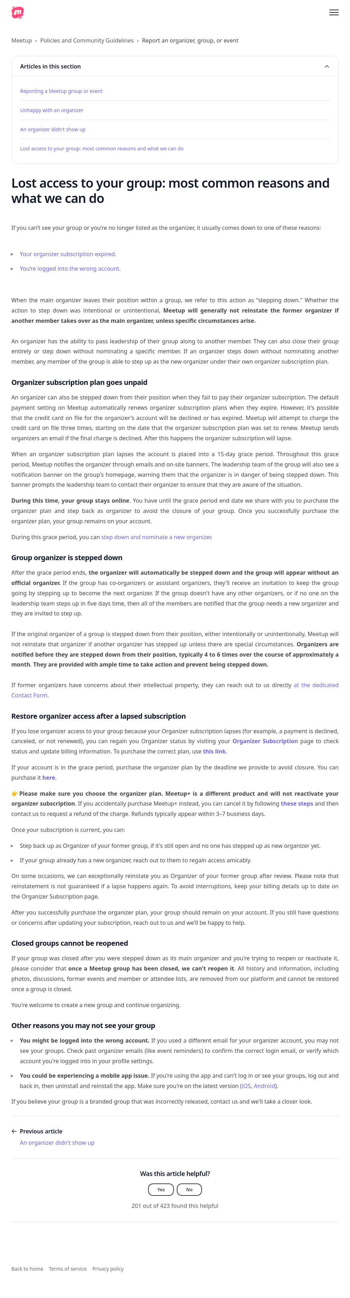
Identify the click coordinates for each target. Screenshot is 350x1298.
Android (264, 1086)
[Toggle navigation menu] (334, 12)
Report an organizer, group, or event (190, 40)
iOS (246, 1086)
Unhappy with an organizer (51, 110)
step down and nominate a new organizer (156, 537)
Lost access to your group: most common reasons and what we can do (102, 148)
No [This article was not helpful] (189, 1190)
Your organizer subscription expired (67, 254)
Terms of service (68, 1268)
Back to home (27, 1268)
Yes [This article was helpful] (161, 1190)
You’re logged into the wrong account (69, 268)
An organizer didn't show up (53, 129)
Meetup (21, 40)
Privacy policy (108, 1268)
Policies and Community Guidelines (87, 40)
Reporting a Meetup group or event (61, 91)
